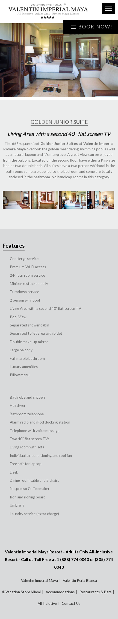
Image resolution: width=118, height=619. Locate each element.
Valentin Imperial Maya (39, 580)
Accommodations (60, 592)
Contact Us (71, 603)
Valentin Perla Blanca (80, 580)
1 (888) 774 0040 (73, 559)
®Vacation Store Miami (21, 592)
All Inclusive (47, 603)
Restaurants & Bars (95, 592)
